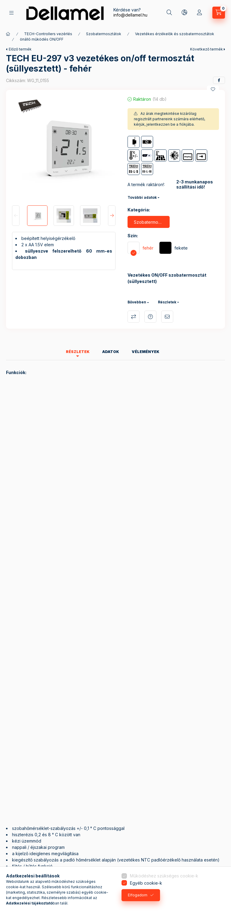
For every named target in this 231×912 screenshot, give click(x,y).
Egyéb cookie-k (146, 883)
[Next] (112, 215)
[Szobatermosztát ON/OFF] (149, 222)
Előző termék (20, 49)
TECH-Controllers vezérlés (48, 34)
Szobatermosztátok (103, 34)
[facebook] (219, 80)
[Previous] (16, 215)
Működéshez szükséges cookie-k (164, 875)
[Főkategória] (8, 34)
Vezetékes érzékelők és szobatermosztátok (174, 34)
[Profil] (199, 13)
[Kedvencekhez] (213, 89)
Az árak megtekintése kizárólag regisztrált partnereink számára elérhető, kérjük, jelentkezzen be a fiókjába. (169, 119)
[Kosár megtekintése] (218, 13)
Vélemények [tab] (145, 351)
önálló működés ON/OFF (41, 39)
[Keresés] (169, 13)
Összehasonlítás (134, 317)
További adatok (142, 197)
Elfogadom (137, 895)
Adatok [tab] (110, 351)
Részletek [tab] (78, 351)
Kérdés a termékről (150, 317)
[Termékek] (11, 12)
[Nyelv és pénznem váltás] (184, 13)
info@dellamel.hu (130, 14)
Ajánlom (167, 317)
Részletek (167, 302)
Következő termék (206, 49)
